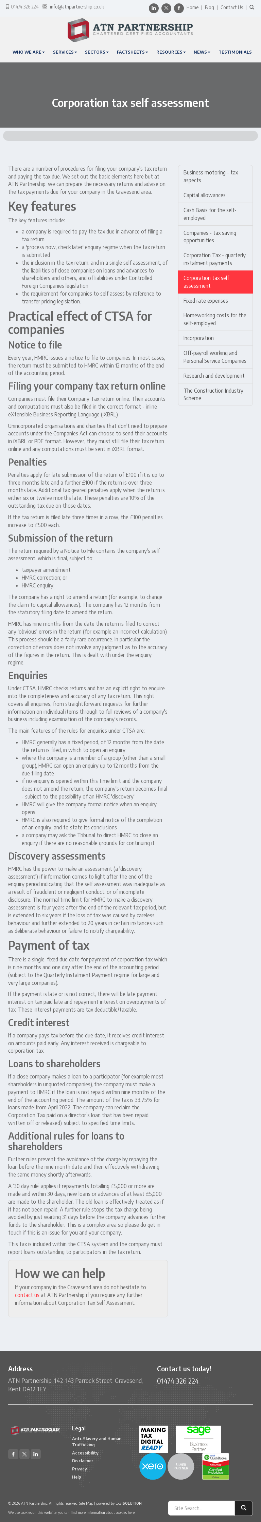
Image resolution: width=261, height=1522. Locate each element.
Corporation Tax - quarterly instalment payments (215, 259)
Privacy (79, 1468)
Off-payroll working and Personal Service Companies (215, 357)
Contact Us (232, 7)
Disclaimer (82, 1460)
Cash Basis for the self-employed (210, 214)
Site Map (86, 1503)
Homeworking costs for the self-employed (215, 319)
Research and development (214, 375)
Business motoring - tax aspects (211, 176)
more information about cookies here (106, 1512)
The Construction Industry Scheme (213, 394)
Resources (171, 52)
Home (192, 7)
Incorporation (199, 338)
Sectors (97, 52)
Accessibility (85, 1452)
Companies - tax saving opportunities (210, 236)
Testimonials (235, 52)
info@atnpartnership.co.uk (77, 7)
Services (65, 52)
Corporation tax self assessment (206, 282)
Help (76, 1477)
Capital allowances (205, 195)
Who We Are (29, 52)
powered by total (119, 1503)
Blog (209, 7)
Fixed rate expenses (206, 300)
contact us (27, 1295)
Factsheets (132, 52)
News (202, 52)
